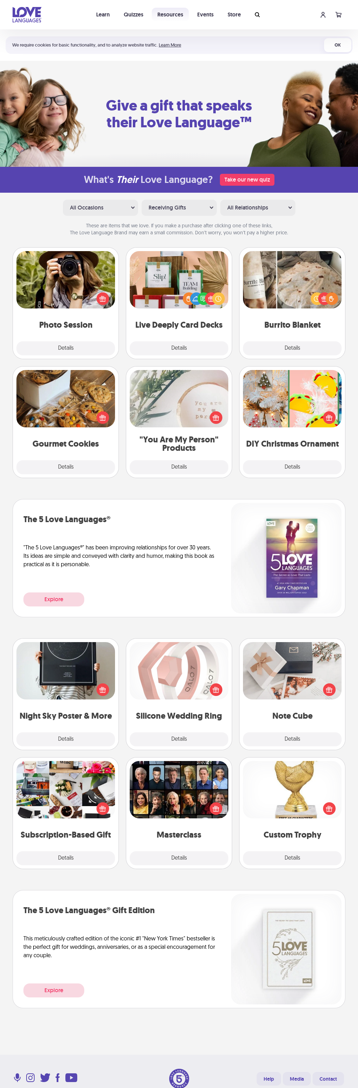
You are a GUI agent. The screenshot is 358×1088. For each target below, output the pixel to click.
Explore (53, 599)
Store (234, 14)
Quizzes (133, 14)
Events (205, 14)
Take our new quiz (247, 179)
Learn (103, 14)
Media (297, 1079)
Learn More (170, 45)
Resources (170, 14)
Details (66, 348)
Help (269, 1079)
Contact (328, 1079)
